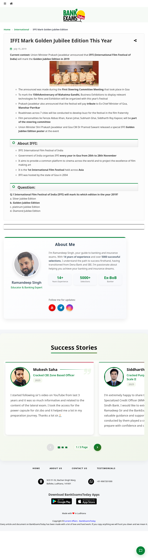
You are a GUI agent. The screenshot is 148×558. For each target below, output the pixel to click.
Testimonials (106, 495)
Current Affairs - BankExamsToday (80, 548)
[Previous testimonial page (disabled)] (50, 474)
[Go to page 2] (63, 474)
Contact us (79, 495)
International (22, 29)
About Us (56, 495)
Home (7, 29)
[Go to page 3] (66, 474)
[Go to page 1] (59, 474)
